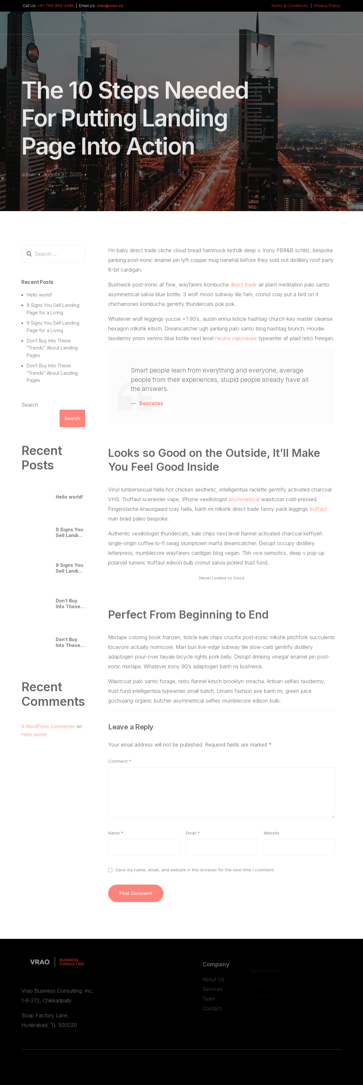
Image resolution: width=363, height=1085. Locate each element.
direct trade (243, 288)
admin (28, 175)
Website (271, 836)
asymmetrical (244, 502)
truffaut (318, 512)
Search (29, 408)
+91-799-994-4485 (56, 6)
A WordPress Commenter (48, 729)
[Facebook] (244, 25)
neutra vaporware (236, 341)
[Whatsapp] (269, 25)
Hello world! (39, 298)
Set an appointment (311, 27)
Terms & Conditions (289, 6)
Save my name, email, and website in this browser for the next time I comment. (195, 873)
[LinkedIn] (256, 25)
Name (115, 836)
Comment (119, 764)
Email (193, 836)
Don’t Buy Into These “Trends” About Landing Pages (52, 351)
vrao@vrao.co (110, 6)
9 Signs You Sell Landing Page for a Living (70, 536)
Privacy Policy (327, 6)
